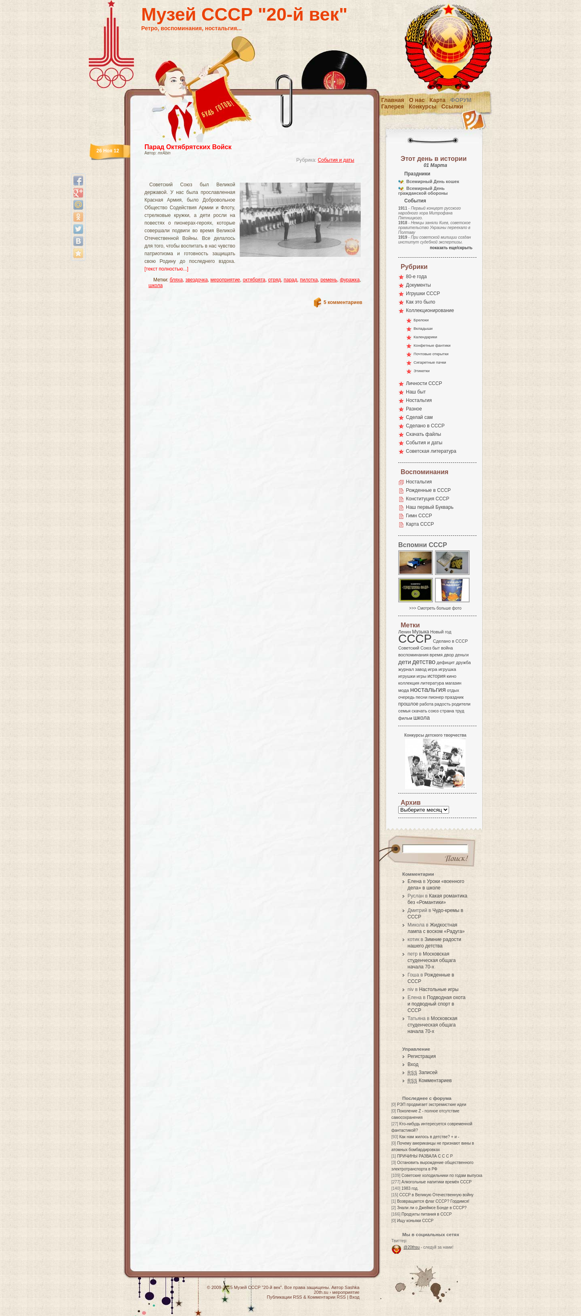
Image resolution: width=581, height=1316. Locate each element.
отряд (274, 280)
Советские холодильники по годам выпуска (441, 1175)
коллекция (408, 683)
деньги (462, 654)
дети (404, 661)
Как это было (420, 302)
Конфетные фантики (432, 345)
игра (432, 669)
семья (404, 710)
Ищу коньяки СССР (415, 1220)
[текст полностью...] (166, 269)
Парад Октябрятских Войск (188, 147)
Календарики (425, 337)
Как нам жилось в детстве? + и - (429, 1137)
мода (403, 690)
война (447, 648)
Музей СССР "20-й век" (244, 14)
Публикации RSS (284, 1297)
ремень (328, 280)
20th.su (321, 1292)
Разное (414, 409)
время (436, 654)
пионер (436, 697)
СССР (415, 638)
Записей (422, 1072)
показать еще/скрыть (451, 248)
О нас (417, 100)
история (437, 676)
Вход (413, 1064)
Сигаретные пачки (430, 362)
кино (451, 676)
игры (421, 676)
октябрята (254, 280)
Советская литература (431, 451)
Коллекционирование (430, 310)
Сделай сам (419, 417)
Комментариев (430, 1080)
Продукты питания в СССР (426, 1214)
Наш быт (416, 392)
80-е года (416, 276)
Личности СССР (424, 383)
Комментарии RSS (326, 1297)
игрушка (447, 669)
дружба (463, 662)
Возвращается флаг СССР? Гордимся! (433, 1201)
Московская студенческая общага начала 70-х (432, 960)
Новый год (440, 631)
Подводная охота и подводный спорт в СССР (437, 1004)
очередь (406, 697)
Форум (460, 100)
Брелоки (421, 320)
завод (421, 669)
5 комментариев (343, 302)
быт (436, 648)
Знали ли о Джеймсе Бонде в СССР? (432, 1208)
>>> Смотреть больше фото (435, 608)
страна (447, 710)
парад (290, 280)
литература (432, 683)
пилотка (309, 280)
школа (155, 285)
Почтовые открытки (431, 354)
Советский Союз (414, 648)
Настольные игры (438, 989)
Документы (418, 285)
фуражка (349, 280)
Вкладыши (423, 328)
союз (433, 710)
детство (424, 661)
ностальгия (427, 689)
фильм (405, 718)
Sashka (352, 1287)
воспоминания (413, 654)
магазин (453, 683)
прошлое (408, 704)
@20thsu (411, 1247)
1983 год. (409, 1188)
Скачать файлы (423, 434)
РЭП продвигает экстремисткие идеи (431, 1104)
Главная (392, 100)
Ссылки (452, 106)
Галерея (392, 106)
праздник (454, 697)
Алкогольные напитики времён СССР (436, 1182)
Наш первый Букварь (430, 507)
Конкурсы (422, 106)
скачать (419, 710)
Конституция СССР (427, 499)
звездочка (197, 280)
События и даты (336, 160)
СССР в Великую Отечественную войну (436, 1195)
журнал (406, 669)
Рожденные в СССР (428, 490)
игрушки (407, 676)
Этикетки (422, 371)
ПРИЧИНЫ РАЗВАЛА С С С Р (425, 1156)
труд (459, 710)
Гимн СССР (419, 515)
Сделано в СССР (425, 426)
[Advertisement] (243, 176)
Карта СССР (420, 524)
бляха (176, 280)
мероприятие (225, 280)
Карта (438, 100)
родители (460, 704)
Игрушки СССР (423, 293)
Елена (415, 881)
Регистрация (422, 1056)
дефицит (446, 662)
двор (449, 654)
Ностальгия (419, 400)
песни (421, 697)
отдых (453, 690)
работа (426, 704)
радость (443, 704)
